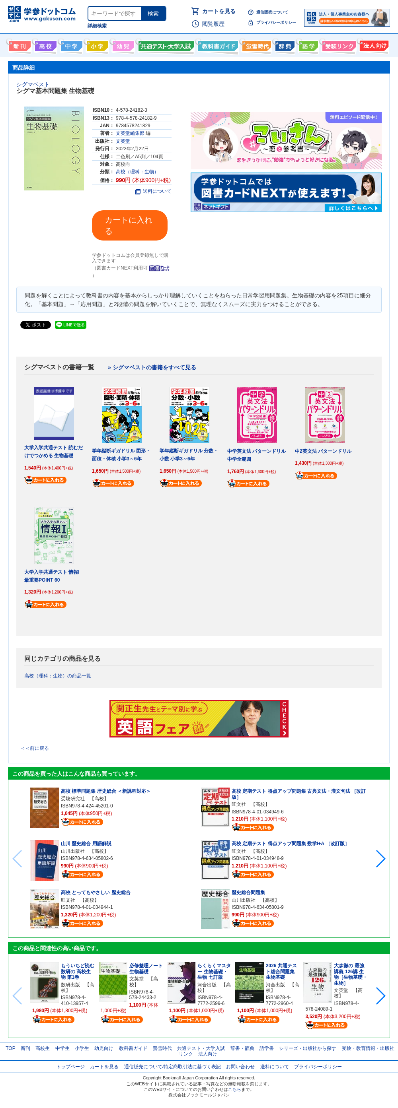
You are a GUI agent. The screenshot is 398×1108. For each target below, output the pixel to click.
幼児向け (122, 44)
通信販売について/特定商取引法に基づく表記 (172, 1066)
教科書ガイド (217, 44)
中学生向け (71, 44)
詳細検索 (97, 26)
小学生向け (96, 44)
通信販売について (272, 12)
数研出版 (70, 985)
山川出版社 (73, 851)
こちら (234, 1089)
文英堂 (123, 141)
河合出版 (207, 985)
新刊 (25, 1048)
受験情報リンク (338, 44)
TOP (10, 1048)
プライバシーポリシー (276, 22)
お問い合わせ (240, 1066)
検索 (153, 13)
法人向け (373, 44)
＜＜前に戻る (34, 748)
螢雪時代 (255, 44)
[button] (380, 858)
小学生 (82, 1048)
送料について (153, 191)
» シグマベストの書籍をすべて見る (152, 367)
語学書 (307, 44)
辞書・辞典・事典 (284, 44)
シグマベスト (33, 84)
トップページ (70, 1066)
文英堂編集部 (130, 133)
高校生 (42, 1048)
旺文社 (68, 900)
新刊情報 (19, 44)
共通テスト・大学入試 (165, 44)
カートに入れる (128, 225)
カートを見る (219, 11)
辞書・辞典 (242, 1048)
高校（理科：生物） (137, 172)
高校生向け (45, 44)
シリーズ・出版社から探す (307, 1048)
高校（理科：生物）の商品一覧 (57, 676)
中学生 (62, 1048)
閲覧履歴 (213, 24)
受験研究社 (73, 798)
